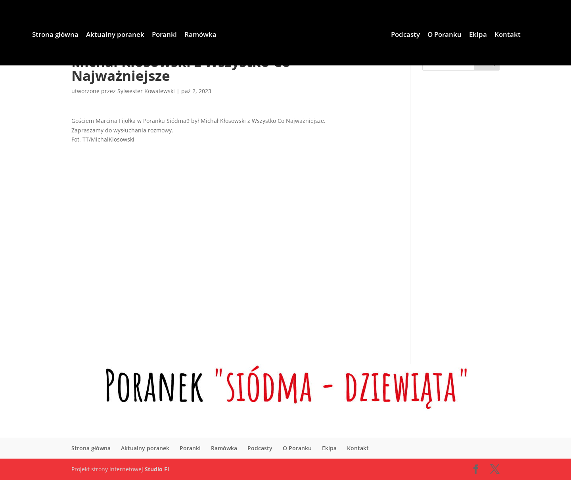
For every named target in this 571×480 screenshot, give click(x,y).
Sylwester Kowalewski (146, 91)
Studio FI (157, 469)
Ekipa (478, 35)
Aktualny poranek (115, 35)
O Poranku (444, 35)
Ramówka (200, 35)
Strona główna (55, 35)
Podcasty (405, 35)
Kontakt (507, 35)
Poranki (164, 35)
